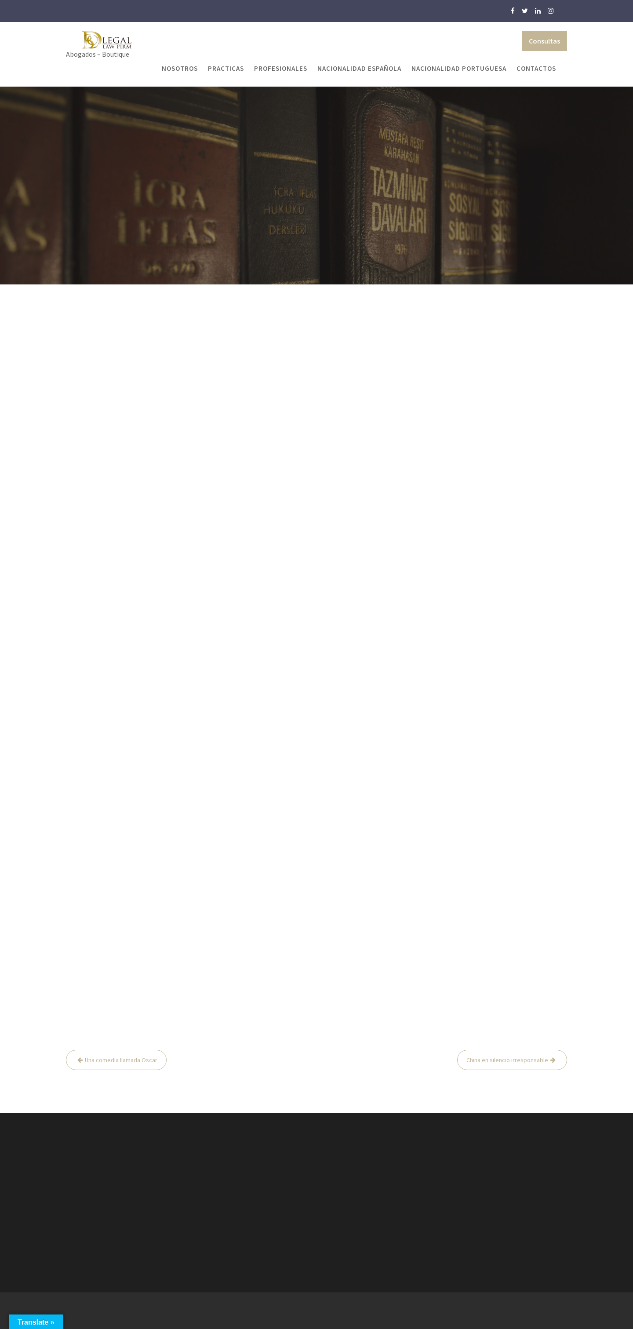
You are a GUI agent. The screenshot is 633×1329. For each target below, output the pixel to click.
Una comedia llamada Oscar (121, 1060)
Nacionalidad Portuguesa (458, 68)
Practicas (226, 68)
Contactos (536, 68)
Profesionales (280, 68)
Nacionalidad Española (359, 68)
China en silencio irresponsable (507, 1060)
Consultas (544, 40)
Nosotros (180, 68)
